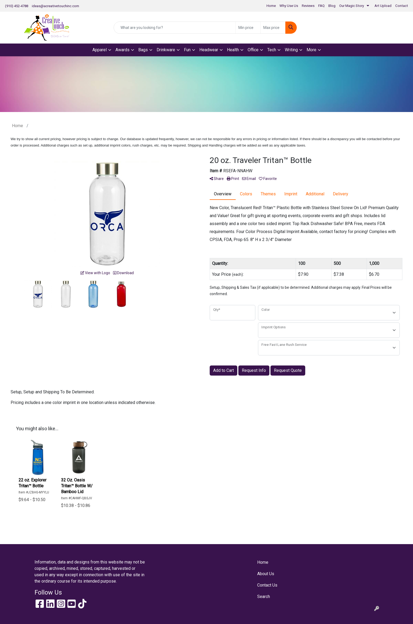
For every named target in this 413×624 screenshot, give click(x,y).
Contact (401, 6)
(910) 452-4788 (16, 6)
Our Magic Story (351, 6)
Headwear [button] (208, 49)
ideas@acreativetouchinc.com (55, 6)
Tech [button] (271, 49)
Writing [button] (291, 49)
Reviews (308, 6)
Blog (331, 6)
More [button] (311, 49)
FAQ (321, 6)
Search (263, 596)
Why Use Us (288, 6)
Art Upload (383, 6)
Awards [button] (122, 49)
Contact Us (267, 585)
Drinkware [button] (166, 49)
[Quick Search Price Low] (248, 27)
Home (271, 6)
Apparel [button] (99, 49)
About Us (265, 573)
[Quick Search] (175, 27)
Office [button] (253, 49)
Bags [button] (143, 49)
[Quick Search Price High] (273, 27)
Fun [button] (187, 49)
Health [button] (233, 49)
